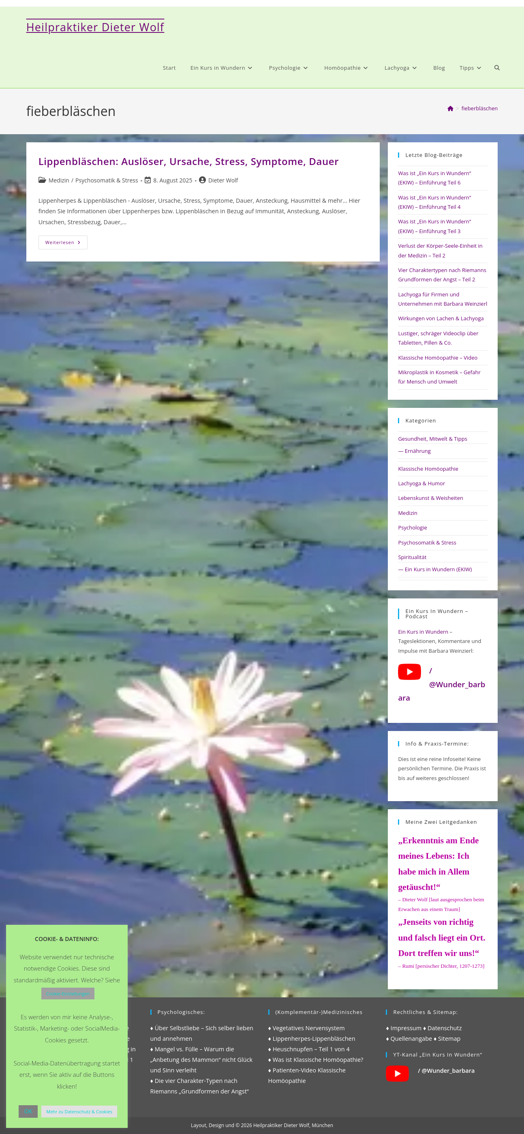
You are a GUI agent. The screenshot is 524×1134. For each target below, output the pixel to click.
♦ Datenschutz (442, 1028)
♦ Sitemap (447, 1038)
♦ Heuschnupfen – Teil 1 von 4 (309, 1049)
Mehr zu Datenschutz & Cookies (79, 1111)
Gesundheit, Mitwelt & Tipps (432, 438)
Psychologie (412, 527)
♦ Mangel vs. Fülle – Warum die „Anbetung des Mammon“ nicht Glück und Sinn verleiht (201, 1059)
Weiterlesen (66, 243)
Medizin (59, 180)
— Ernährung (414, 450)
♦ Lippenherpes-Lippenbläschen (311, 1038)
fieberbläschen (480, 108)
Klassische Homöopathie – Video (437, 357)
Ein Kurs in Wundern (423, 631)
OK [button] (28, 1111)
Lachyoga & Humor (421, 483)
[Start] (450, 108)
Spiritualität (412, 557)
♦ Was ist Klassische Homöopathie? (316, 1059)
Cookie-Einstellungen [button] (68, 993)
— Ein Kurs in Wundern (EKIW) (435, 569)
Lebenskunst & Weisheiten (430, 498)
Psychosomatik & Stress (106, 180)
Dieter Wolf (223, 180)
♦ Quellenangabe (409, 1038)
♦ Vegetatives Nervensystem (306, 1028)
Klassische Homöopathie (428, 468)
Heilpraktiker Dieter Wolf (95, 26)
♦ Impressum (403, 1028)
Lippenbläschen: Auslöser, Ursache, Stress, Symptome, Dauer (188, 161)
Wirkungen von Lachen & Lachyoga (440, 318)
